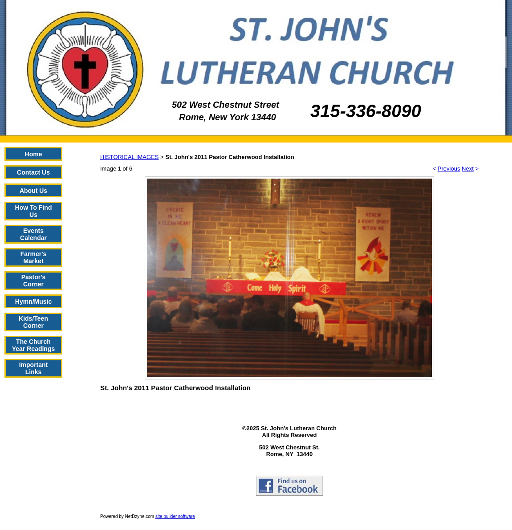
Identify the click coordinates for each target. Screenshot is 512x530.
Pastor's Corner (33, 280)
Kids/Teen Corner (33, 322)
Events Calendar (33, 234)
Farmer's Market (33, 257)
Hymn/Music (33, 301)
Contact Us (33, 172)
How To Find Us (33, 211)
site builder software (175, 516)
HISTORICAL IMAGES (129, 157)
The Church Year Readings (33, 345)
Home (33, 154)
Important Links (33, 368)
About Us (33, 190)
